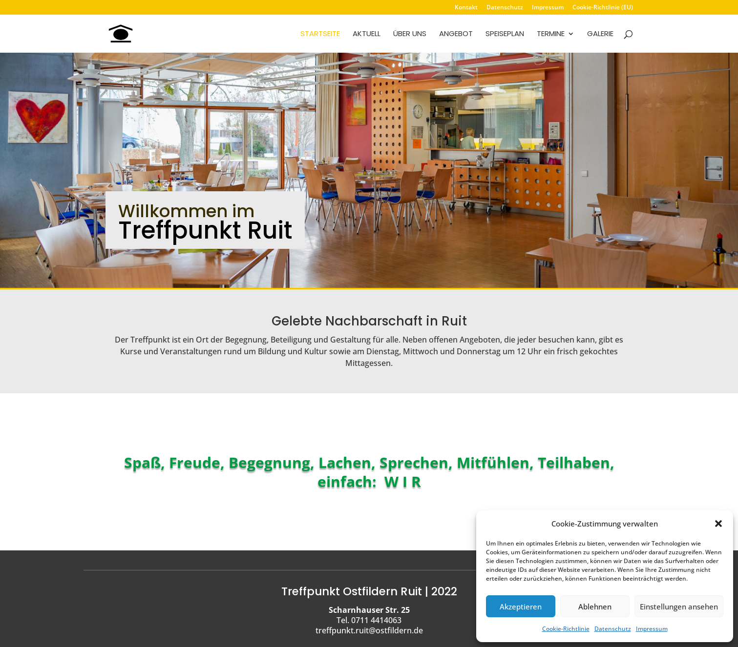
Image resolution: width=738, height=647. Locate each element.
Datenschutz (612, 629)
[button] (718, 523)
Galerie (600, 34)
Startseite (320, 34)
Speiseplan (504, 34)
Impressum (652, 629)
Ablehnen (594, 606)
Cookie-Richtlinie (566, 629)
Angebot (456, 34)
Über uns (409, 34)
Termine (551, 34)
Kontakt (466, 7)
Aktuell (366, 34)
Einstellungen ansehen (679, 606)
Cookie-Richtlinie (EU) (602, 7)
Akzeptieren (521, 606)
